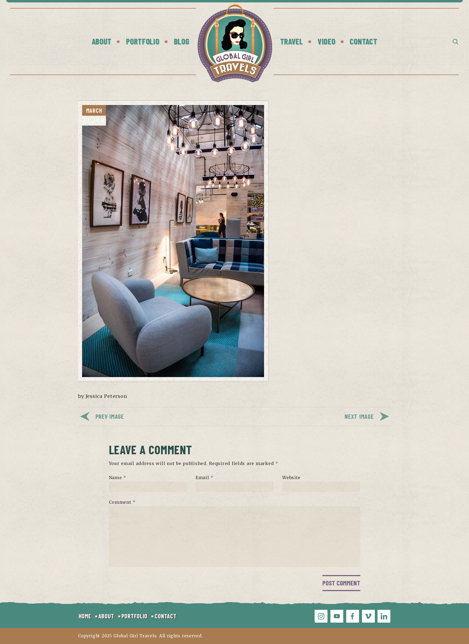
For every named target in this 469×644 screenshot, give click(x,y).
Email (204, 477)
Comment (122, 502)
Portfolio (142, 41)
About (102, 41)
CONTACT (165, 615)
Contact (363, 41)
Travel (291, 41)
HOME (85, 615)
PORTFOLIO (134, 615)
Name (117, 477)
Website (291, 477)
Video (326, 41)
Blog (181, 41)
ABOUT (106, 615)
